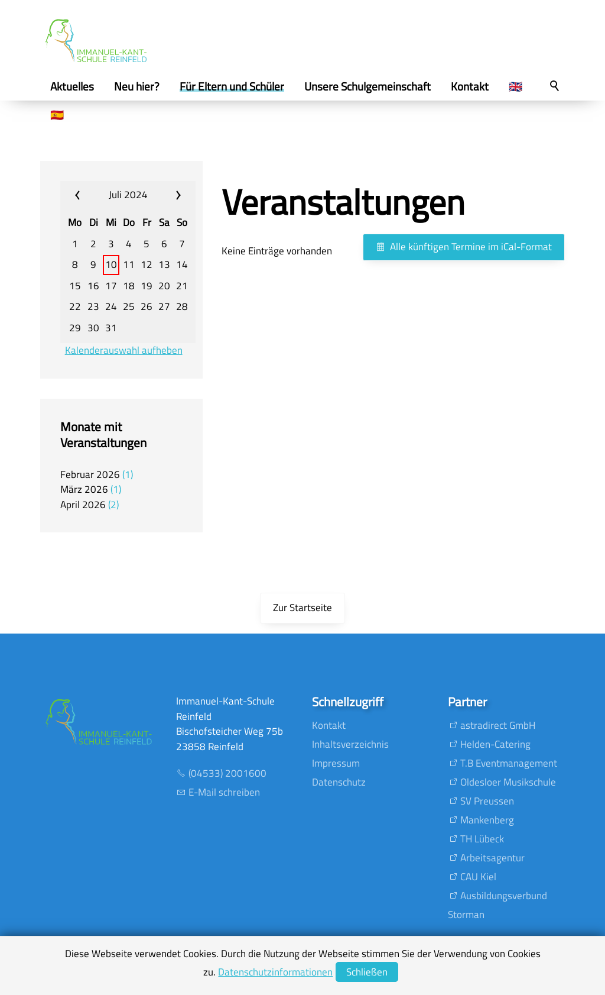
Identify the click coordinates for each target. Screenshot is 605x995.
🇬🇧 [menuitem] (515, 86)
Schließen (367, 972)
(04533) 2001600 (227, 773)
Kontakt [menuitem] (470, 86)
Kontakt (329, 725)
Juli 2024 (128, 194)
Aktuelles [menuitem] (72, 86)
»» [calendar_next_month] (171, 195)
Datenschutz (339, 782)
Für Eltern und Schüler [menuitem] (232, 86)
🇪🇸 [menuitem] (57, 114)
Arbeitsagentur (492, 857)
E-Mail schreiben (224, 792)
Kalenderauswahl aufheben (124, 350)
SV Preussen (487, 801)
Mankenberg (487, 820)
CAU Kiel (478, 876)
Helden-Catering (495, 744)
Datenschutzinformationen (275, 972)
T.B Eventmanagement (508, 763)
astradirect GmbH (497, 725)
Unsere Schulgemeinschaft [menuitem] (367, 86)
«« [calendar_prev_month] (85, 195)
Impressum (336, 763)
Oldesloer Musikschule (508, 782)
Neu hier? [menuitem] (137, 86)
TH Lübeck (482, 839)
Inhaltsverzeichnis (350, 744)
